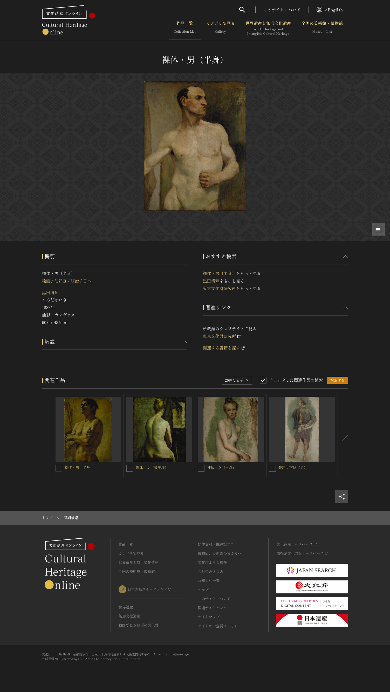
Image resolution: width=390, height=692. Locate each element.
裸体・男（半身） (219, 273)
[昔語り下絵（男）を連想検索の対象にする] (272, 468)
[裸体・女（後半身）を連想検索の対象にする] (129, 468)
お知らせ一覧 (209, 580)
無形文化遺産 (129, 616)
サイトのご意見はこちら (218, 625)
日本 (87, 281)
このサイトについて (282, 9)
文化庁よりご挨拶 (212, 562)
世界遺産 (126, 606)
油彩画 (60, 281)
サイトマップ (209, 616)
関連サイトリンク (212, 607)
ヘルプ (203, 589)
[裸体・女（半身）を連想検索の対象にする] (201, 468)
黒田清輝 (50, 292)
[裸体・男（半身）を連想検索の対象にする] (59, 468)
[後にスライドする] (343, 435)
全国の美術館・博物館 (322, 28)
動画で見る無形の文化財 (139, 625)
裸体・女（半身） (221, 467)
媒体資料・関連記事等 (216, 544)
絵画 (46, 281)
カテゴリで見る (220, 28)
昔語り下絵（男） (292, 467)
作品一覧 (184, 28)
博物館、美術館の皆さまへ (220, 553)
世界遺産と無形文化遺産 (268, 28)
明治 (75, 281)
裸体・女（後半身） (152, 467)
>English (330, 9)
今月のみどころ (210, 571)
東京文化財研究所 (219, 288)
